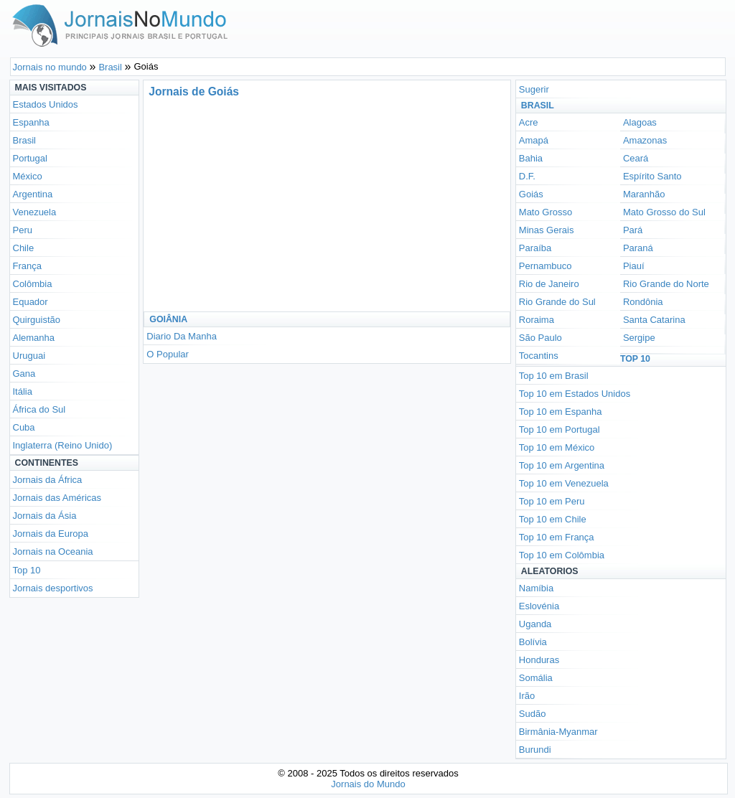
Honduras (539, 659)
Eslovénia (539, 606)
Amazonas (645, 140)
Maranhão (644, 194)
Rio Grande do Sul (557, 301)
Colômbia (32, 283)
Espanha (31, 122)
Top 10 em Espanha (560, 411)
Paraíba (535, 248)
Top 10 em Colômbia (561, 555)
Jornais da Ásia (45, 515)
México (27, 176)
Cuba (24, 427)
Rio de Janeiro (549, 283)
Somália (536, 677)
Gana (24, 373)
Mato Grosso (545, 212)
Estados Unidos (45, 104)
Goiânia (168, 319)
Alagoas (640, 122)
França (27, 265)
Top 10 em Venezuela (564, 483)
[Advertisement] (278, 203)
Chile (23, 248)
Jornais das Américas (57, 497)
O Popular (167, 354)
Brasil (25, 140)
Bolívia (533, 642)
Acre (528, 122)
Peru (22, 230)
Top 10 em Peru (552, 501)
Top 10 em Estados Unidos (574, 393)
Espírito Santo (652, 176)
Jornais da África (48, 479)
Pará (632, 230)
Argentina (33, 194)
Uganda (535, 624)
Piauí (634, 265)
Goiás (531, 194)
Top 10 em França (556, 537)
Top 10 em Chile (552, 519)
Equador (30, 301)
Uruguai (29, 355)
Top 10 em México (557, 447)
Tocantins (538, 355)
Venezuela (35, 212)
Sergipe (639, 337)
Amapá (533, 140)
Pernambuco (545, 265)
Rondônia (643, 301)
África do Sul (39, 409)
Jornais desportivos (53, 588)
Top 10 (27, 570)
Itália (22, 391)
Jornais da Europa (51, 533)
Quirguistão (36, 319)
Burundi (535, 749)
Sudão (532, 713)
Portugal (30, 158)
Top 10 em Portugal (559, 429)
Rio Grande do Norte (666, 283)
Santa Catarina (654, 319)
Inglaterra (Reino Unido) (63, 445)
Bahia (531, 158)
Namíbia (536, 588)
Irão (527, 695)
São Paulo (540, 337)
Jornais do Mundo (368, 784)
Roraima (536, 319)
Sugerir (534, 89)
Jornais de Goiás (194, 91)
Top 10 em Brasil (554, 375)
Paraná (638, 248)
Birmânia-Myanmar (558, 731)
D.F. (527, 176)
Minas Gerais (546, 230)
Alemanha (34, 337)
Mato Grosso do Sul (664, 212)
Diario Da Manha (181, 336)
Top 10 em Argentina (561, 465)
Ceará (635, 158)
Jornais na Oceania (53, 551)
